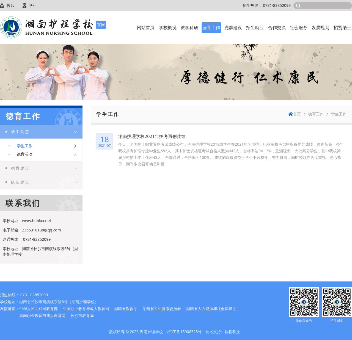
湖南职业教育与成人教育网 (42, 315)
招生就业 (255, 27)
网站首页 (146, 27)
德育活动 (24, 154)
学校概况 (168, 27)
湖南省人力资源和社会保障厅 (211, 308)
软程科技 (232, 331)
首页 (294, 114)
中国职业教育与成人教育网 (86, 308)
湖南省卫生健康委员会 (161, 308)
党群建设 (233, 27)
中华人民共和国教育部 (38, 308)
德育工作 (211, 27)
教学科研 (189, 27)
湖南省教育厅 (125, 308)
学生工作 (24, 145)
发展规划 (320, 27)
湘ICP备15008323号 (184, 331)
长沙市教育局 (82, 315)
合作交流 (277, 27)
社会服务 (298, 27)
